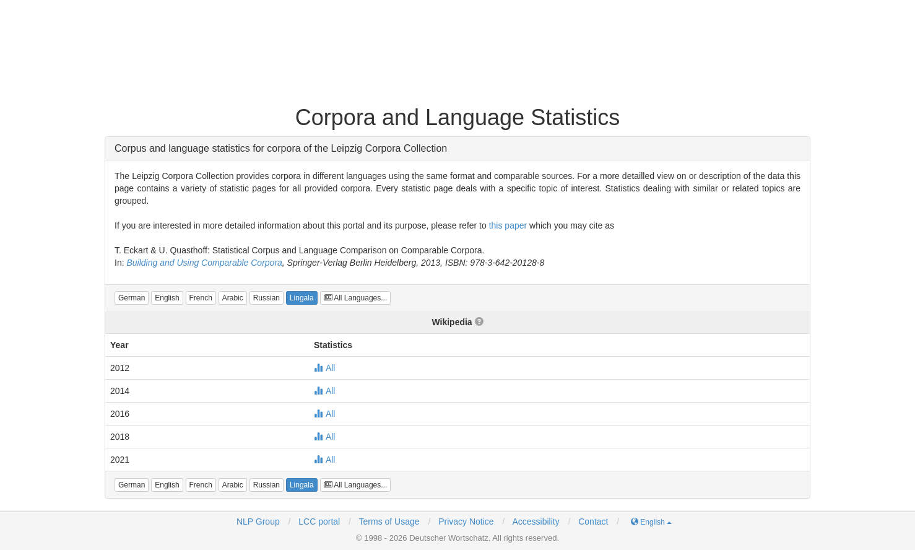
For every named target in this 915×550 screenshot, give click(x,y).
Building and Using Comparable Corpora (204, 263)
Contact (593, 521)
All (325, 368)
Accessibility (535, 521)
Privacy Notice (465, 521)
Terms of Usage (389, 521)
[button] (132, 298)
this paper (508, 225)
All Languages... (356, 297)
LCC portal (318, 521)
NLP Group (258, 521)
